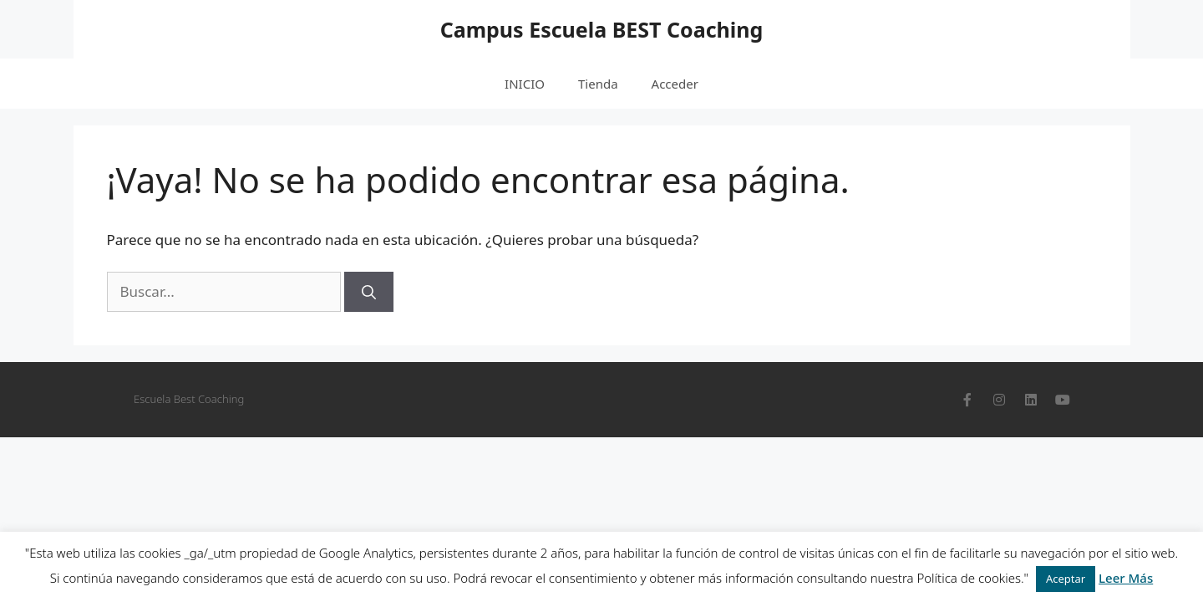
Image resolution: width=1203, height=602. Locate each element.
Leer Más (1126, 577)
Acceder (675, 83)
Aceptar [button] (1065, 578)
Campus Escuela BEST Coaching (602, 29)
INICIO (525, 83)
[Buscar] (368, 292)
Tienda (598, 83)
